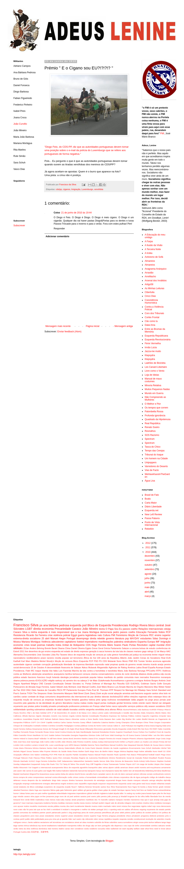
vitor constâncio (77, 829)
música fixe (126, 806)
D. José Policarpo (126, 726)
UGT (134, 764)
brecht (77, 774)
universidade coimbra (149, 826)
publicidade (39, 819)
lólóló (32, 800)
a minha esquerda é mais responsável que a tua (54, 632)
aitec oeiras (103, 767)
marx (136, 677)
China (67, 648)
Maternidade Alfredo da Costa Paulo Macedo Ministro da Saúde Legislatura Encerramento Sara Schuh (108, 748)
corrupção (46, 664)
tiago (169, 822)
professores (74, 706)
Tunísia (122, 764)
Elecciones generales (103, 729)
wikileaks (18, 648)
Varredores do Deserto (156, 466)
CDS (88, 645)
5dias (155, 638)
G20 (127, 683)
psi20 (22, 819)
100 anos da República (108, 658)
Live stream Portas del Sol (160, 742)
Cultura (106, 635)
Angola (72, 716)
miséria (146, 803)
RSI (135, 661)
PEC (151, 635)
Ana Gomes (63, 716)
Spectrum (149, 439)
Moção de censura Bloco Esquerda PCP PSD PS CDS (81, 661)
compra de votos (25, 777)
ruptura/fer (122, 706)
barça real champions (105, 771)
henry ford (135, 790)
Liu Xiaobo (144, 742)
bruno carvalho (86, 774)
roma (24, 822)
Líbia (53, 654)
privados (53, 706)
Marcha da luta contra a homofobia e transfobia (94, 671)
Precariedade (63, 628)
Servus (102, 761)
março (148, 596)
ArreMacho (150, 276)
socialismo (35, 638)
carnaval (129, 774)
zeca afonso (110, 709)
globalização (57, 664)
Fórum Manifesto (34, 735)
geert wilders (78, 790)
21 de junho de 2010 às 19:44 (76, 212)
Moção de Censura (138, 635)
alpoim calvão (114, 767)
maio (147, 587)
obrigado (167, 703)
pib (113, 812)
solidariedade (19, 709)
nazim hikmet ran (154, 703)
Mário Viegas (113, 751)
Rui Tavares (61, 654)
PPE (55, 755)
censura (86, 674)
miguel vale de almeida (114, 803)
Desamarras (37, 729)
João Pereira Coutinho (82, 742)
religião (51, 680)
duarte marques (133, 780)
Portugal (71, 638)
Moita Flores (72, 751)
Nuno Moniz (122, 661)
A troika (148, 253)
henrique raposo (124, 790)
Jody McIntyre (69, 687)
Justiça (94, 742)
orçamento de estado (155, 809)
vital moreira (53, 829)
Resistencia (19, 635)
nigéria (144, 806)
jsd (130, 654)
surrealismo (128, 822)
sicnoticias (57, 822)
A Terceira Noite (153, 249)
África (119, 709)
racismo (50, 658)
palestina (118, 641)
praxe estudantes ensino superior (54, 816)
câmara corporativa (121, 777)
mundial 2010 (163, 645)
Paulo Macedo (107, 755)
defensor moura (20, 780)
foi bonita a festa (145, 787)
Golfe (159, 683)
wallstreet (115, 829)
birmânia (157, 771)
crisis (110, 777)
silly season (149, 706)
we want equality (126, 829)
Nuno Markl (157, 751)
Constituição (58, 683)
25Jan (26, 648)
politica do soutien (143, 812)
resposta (123, 819)
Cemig (118, 722)
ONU (28, 690)
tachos (151, 822)
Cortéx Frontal (152, 317)
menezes (69, 803)
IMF (158, 641)
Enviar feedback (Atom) (69, 331)
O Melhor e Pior (153, 403)
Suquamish (35, 764)
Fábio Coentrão (19, 735)
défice (127, 696)
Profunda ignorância (155, 415)
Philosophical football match (148, 755)
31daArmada (104, 680)
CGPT (33, 722)
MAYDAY (134, 638)
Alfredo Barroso (28, 716)
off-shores (135, 809)
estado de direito (71, 651)
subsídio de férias (101, 822)
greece (115, 654)
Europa (151, 641)
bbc (121, 771)
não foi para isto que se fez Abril (36, 809)
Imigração (75, 189)
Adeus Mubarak (89, 667)
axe (44, 771)
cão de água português (139, 777)
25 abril (45, 638)
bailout (59, 771)
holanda (55, 677)
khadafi (124, 796)
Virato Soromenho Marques (60, 693)
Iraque (38, 671)
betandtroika (140, 771)
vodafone (93, 829)
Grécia (107, 648)
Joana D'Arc (93, 738)
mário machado (104, 806)
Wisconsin (23, 767)
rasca (114, 706)
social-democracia (21, 667)
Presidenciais (120, 625)
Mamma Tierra (93, 745)
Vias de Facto (152, 470)
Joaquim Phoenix (129, 738)
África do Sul (90, 658)
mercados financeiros (150, 677)
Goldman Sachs (148, 683)
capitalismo (70, 641)
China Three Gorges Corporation (157, 722)
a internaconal (45, 767)
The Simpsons (40, 693)
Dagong (158, 726)
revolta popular (62, 658)
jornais (163, 700)
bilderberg (149, 771)
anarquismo (59, 674)
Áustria (23, 832)
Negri (136, 751)
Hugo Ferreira (99, 645)
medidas (61, 803)
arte (15, 771)
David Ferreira (19, 729)
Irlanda (45, 671)
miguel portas (100, 703)
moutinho (33, 806)
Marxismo (148, 687)
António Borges (151, 680)
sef (51, 822)
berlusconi (77, 674)
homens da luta (112, 651)
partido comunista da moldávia (26, 812)
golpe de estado (110, 790)
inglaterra (104, 793)
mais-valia (60, 800)
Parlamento (116, 648)
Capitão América (53, 722)
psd (84, 625)
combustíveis (158, 774)
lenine (155, 654)
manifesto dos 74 (93, 800)
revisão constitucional (136, 819)
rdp (83, 819)
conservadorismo (106, 674)
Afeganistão (102, 667)
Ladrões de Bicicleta (155, 363)
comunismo (50, 696)
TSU (57, 764)
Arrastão (149, 272)
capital (152, 645)
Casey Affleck (85, 722)
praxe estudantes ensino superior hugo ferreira (88, 816)
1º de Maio (92, 680)
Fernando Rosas (27, 732)
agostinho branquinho (89, 767)
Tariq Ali (66, 764)
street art (78, 822)
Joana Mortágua (90, 632)
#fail (28, 713)
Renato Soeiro (152, 427)
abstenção (37, 674)
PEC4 (59, 690)
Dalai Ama (150, 325)
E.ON (67, 729)
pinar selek (119, 812)
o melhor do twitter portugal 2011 (94, 809)
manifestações (106, 641)
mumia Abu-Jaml (67, 806)
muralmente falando (83, 806)
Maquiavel (132, 745)
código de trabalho (157, 777)
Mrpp (92, 751)
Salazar (125, 648)
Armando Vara (165, 716)
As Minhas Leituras (154, 288)
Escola (115, 729)
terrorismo (78, 658)
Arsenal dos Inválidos (156, 280)
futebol (80, 641)
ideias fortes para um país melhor (34, 793)
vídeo (108, 829)
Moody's (50, 661)
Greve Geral (97, 648)
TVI (61, 764)
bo (38, 774)
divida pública (153, 674)
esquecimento (112, 784)
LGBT (29, 628)
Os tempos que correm (156, 407)
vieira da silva (24, 829)
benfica (68, 674)
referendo (89, 819)
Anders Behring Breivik (40, 648)
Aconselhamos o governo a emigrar (126, 680)
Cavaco (76, 628)
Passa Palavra (152, 518)
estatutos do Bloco (27, 787)
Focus (135, 732)
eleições (159, 780)
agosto (148, 574)
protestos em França (89, 706)
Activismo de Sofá (154, 257)
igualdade (52, 793)
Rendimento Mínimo (106, 758)
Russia (168, 758)
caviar (24, 696)
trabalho (50, 645)
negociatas (135, 806)
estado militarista (157, 784)
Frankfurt (152, 732)
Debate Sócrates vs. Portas (78, 683)
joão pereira (102, 796)
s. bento (29, 822)
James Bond (68, 738)
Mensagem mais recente (58, 326)
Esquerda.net (151, 510)
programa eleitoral (148, 816)
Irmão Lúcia (151, 347)
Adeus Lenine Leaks (100, 713)
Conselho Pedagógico (65, 726)
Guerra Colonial (140, 735)
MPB (71, 745)
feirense (88, 787)
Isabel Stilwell (56, 687)
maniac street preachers (75, 800)
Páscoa (37, 758)
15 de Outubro (37, 667)
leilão (147, 796)
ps (40, 625)
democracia (106, 632)
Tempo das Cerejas (154, 450)
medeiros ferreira (50, 803)
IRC (32, 671)
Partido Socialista (80, 755)
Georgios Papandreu (79, 735)
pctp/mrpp (77, 812)
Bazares (107, 719)
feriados (75, 700)
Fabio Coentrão (164, 729)
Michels (16, 751)
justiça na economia (142, 654)
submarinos (39, 709)
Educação (141, 632)
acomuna (157, 661)
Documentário (29, 654)
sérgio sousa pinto (140, 822)
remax (101, 819)
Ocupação (17, 755)
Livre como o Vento (154, 370)
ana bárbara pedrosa (56, 625)
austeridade (18, 664)
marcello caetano (108, 800)
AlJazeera (150, 713)
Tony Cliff (89, 764)
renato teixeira (143, 664)
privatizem (136, 816)
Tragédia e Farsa (101, 764)
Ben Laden (116, 719)
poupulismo (25, 816)
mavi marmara (28, 803)
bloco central (156, 625)
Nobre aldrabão (145, 751)
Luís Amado (120, 687)
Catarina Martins (108, 722)
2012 (148, 543)
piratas (31, 706)
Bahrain (48, 719)
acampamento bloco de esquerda (65, 767)
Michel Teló (166, 748)
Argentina (154, 716)
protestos (160, 816)
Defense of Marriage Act (104, 683)
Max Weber (159, 687)
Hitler (150, 735)
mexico (88, 803)
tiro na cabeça (80, 680)
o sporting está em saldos (119, 809)
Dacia (152, 726)
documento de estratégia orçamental (99, 780)
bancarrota (82, 771)
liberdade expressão (94, 664)
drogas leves (121, 780)
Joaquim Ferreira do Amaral (110, 738)
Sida (107, 761)
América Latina (135, 667)
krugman (131, 796)
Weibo (16, 767)
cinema (94, 674)
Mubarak (112, 661)
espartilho (83, 784)
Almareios (150, 261)
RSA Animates (64, 758)
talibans (158, 822)
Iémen (59, 738)
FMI (162, 133)
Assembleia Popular (31, 719)
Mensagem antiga (124, 326)
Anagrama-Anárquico (155, 268)
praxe (43, 658)
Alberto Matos (160, 713)
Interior (16, 738)
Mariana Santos (45, 748)
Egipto (88, 648)
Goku (98, 735)
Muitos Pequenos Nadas (157, 389)
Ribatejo (142, 690)
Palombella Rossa (154, 411)
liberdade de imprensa (74, 664)
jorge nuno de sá (62, 796)
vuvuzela (101, 829)
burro (95, 774)
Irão (51, 671)
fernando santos (99, 787)
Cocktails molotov (40, 726)
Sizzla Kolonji (139, 761)
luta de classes (126, 651)
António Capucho (142, 716)
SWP (59, 761)
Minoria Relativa (153, 385)
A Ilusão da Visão (154, 245)
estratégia (39, 787)
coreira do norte (122, 674)
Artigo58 (149, 284)
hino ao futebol (146, 790)
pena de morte (88, 812)
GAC (46, 735)
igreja (103, 700)
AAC (168, 651)
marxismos (135, 800)
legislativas (91, 635)
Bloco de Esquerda (99, 625)
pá (58, 819)
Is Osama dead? (32, 738)
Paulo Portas (129, 645)
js (119, 796)
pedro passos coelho (124, 632)
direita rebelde (97, 638)
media (90, 703)
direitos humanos (76, 780)
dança (168, 777)
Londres (27, 745)
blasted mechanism (21, 774)
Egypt (74, 635)
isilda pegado (137, 700)
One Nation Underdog (39, 755)
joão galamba (29, 703)
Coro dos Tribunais (154, 313)
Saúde (96, 761)
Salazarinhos (78, 761)
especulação (92, 784)
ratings (150, 651)
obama (16, 680)
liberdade (154, 796)
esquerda (75, 625)
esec (76, 784)
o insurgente (74, 809)
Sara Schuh (151, 690)
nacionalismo (19, 658)
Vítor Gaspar (165, 764)
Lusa (51, 745)
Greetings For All (121, 735)
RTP (111, 690)
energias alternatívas (51, 784)
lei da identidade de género (49, 703)
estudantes (146, 638)
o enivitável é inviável (60, 809)
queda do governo (127, 664)
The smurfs (80, 764)
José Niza (22, 742)
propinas (114, 664)
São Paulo (50, 764)
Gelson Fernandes (62, 735)
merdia (76, 803)
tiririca (26, 826)
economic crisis (21, 645)
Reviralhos (150, 431)
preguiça (112, 816)
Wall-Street (78, 693)
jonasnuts (50, 796)
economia (48, 628)
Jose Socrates (43, 654)
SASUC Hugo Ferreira (38, 761)
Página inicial (92, 326)
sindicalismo (130, 641)
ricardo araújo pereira (161, 664)
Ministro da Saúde (59, 751)
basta (117, 771)
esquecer (102, 784)
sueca (120, 822)
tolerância (34, 826)
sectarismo (44, 822)
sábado (65, 709)
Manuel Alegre (58, 638)
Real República (152, 423)
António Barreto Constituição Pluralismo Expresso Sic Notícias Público (104, 716)
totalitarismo (52, 826)
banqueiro (92, 771)
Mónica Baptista (126, 751)
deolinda (134, 674)
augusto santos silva (153, 693)
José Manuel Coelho (86, 687)
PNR (131, 661)
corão (70, 777)
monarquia (166, 677)
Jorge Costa (161, 738)
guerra (81, 635)
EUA (168, 658)
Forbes (141, 732)
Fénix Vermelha (153, 343)
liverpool (16, 800)
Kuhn (117, 742)
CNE (41, 683)
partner (42, 812)
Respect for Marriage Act (125, 690)
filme (113, 787)
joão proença (112, 796)
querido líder (67, 819)
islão (121, 793)
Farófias (16, 732)
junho (148, 582)
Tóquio (128, 764)
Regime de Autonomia (88, 758)
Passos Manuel (94, 755)
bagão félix (51, 771)
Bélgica (34, 683)
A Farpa (149, 241)
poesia (31, 680)
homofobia (124, 654)
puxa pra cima (50, 819)
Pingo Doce (166, 755)
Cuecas (109, 726)
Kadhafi (17, 661)
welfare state (139, 829)
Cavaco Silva (20, 632)
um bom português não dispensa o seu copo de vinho (116, 826)
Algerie (39, 716)
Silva (112, 761)
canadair (101, 774)
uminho (81, 709)
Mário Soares (114, 645)
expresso (84, 651)
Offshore (26, 755)
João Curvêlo (20, 124)
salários (36, 822)
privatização (62, 706)
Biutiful (145, 719)
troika (58, 645)
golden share (97, 790)
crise (50, 635)
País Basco (131, 755)
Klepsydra (150, 355)
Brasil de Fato (152, 495)
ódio (28, 832)
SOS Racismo (152, 435)
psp (127, 638)
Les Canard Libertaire (156, 367)
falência (81, 787)
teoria (102, 629)
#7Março (160, 710)
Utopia (156, 764)
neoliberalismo (33, 658)
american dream (127, 767)
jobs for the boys (164, 793)
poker (133, 812)
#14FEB (152, 710)
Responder (59, 228)
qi (60, 819)
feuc (108, 787)
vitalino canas (64, 829)
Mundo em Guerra (154, 393)
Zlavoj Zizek (95, 693)
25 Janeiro (72, 713)
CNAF (42, 722)
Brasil (145, 667)
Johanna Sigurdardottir (145, 738)
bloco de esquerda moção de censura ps (87, 654)
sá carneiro (68, 680)
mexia (82, 803)
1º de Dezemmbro (59, 713)
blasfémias (166, 771)
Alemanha (18, 654)
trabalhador (62, 826)
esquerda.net (57, 651)
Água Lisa (150, 480)
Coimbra (51, 726)
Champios (125, 722)
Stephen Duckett (164, 761)
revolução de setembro (154, 819)
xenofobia (98, 189)
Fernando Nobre (156, 632)
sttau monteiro (88, 822)
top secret (42, 826)
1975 (49, 713)
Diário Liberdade (153, 506)
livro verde (25, 800)
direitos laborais (101, 696)
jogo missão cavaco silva (23, 796)
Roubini (161, 758)
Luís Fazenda (64, 671)
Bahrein (55, 719)
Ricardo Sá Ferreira (36, 635)
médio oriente (138, 703)
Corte (103, 726)
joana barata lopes (148, 793)
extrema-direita (21, 638)
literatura (119, 638)
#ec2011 (22, 713)
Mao (125, 745)
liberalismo (68, 703)
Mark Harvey (58, 748)
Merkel (42, 661)
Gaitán (51, 735)
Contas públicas (80, 726)
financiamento (121, 787)
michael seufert (98, 803)
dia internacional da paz (82, 696)
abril (147, 591)
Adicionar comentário (57, 236)
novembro (150, 560)
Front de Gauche (164, 732)
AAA (89, 713)
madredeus (39, 800)
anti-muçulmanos (154, 767)
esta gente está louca (141, 784)
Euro (147, 729)
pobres (127, 812)
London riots (18, 745)
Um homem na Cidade (156, 458)
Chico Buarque (136, 722)
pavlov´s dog (67, 812)
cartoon (136, 774)
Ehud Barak (80, 729)
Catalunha (96, 722)
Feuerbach (127, 732)
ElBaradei (89, 729)
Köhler (122, 742)
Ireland (22, 738)
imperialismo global (84, 793)
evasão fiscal (70, 787)
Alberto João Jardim (129, 658)
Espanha (141, 641)
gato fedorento (66, 790)
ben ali (131, 771)
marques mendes (123, 800)
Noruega (141, 671)
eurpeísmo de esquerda (54, 787)
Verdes (148, 661)
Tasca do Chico (152, 446)
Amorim (54, 716)
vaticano (161, 826)
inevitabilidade (123, 700)
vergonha (90, 709)
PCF (51, 755)
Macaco (76, 745)
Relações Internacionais (150, 629)
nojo (154, 806)
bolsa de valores (67, 774)
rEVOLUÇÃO (41, 680)
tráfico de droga (83, 826)
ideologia (64, 677)
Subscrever (19, 225)
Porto (88, 690)
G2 (42, 735)
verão (15, 829)
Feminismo (121, 635)
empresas (49, 700)
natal (107, 664)
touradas (74, 709)
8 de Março (82, 713)
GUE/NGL (135, 683)
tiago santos (18, 826)
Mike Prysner (45, 751)
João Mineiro (90, 628)
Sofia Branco (150, 761)
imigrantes (71, 793)
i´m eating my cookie (132, 793)
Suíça (43, 764)
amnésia (127, 693)
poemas (41, 645)
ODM (168, 751)
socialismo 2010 (163, 706)
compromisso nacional (42, 777)
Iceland (168, 735)
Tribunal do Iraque (154, 454)
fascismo (32, 677)
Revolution (142, 645)
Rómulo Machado (20, 761)
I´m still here (52, 738)
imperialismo (91, 641)
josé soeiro (91, 796)
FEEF (154, 729)
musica (94, 806)
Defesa (29, 729)
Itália (55, 671)
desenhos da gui (36, 651)
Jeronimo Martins (81, 738)
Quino (55, 758)
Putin (31, 758)
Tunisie (141, 661)
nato (100, 635)
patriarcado (56, 812)
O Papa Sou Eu (114, 629)
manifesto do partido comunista (119, 677)
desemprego (82, 638)
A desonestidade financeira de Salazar (63, 667)
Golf (102, 735)
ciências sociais (146, 774)
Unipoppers (150, 462)
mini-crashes (137, 803)
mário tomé (116, 806)
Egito (72, 729)
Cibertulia (149, 292)
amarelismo (47, 674)
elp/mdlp (167, 780)
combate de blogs (36, 696)
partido (168, 809)
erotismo (70, 784)
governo (110, 638)
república (108, 819)
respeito (115, 819)
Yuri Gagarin (33, 767)
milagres (127, 803)
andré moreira (140, 767)
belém (125, 771)
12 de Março (160, 651)
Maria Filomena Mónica (29, 748)
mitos (152, 803)
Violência (45, 641)
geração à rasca (96, 651)
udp (92, 826)
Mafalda (83, 745)
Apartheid (25, 683)
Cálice (115, 726)
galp (58, 790)
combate (37, 664)
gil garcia (87, 790)
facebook (59, 700)
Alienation (46, 716)
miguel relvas (164, 654)
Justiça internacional (106, 742)
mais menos (50, 800)
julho (147, 578)
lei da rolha (140, 796)
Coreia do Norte (94, 726)
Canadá (47, 683)
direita (37, 628)
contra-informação (59, 777)
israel (33, 645)
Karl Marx (25, 661)
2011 (148, 547)
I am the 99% (158, 735)
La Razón (129, 742)
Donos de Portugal (50, 729)
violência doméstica (39, 829)
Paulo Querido (120, 755)
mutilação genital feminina (119, 703)
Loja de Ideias (152, 375)
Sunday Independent (21, 764)
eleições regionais (138, 696)
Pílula (42, 758)
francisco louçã (44, 677)
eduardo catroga (148, 780)
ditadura (142, 674)
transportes (72, 826)
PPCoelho (150, 671)
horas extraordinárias (162, 790)
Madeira (35, 661)
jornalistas (74, 677)
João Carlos (45, 742)
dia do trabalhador (43, 780)
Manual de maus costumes (153, 380)
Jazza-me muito (153, 351)
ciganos (66, 189)
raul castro (77, 819)
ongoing (143, 809)
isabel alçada (113, 793)
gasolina (84, 700)
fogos (134, 787)
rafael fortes (105, 706)
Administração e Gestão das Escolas (124, 713)
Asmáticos (17, 719)
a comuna (134, 648)
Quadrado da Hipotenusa (157, 419)
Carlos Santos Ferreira (70, 722)
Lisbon (136, 742)
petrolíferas (106, 812)
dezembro (150, 556)
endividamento (36, 784)
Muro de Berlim (101, 751)
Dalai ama (166, 726)
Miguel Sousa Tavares (29, 751)
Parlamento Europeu (76, 690)
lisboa (100, 677)
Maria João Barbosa (127, 671)
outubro (149, 565)
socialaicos (69, 822)
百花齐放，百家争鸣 (39, 832)
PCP (168, 632)
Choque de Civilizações (23, 726)
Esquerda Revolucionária (157, 339)
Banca (62, 719)
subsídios (113, 822)
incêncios (112, 700)
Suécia (23, 693)
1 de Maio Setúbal (38, 713)
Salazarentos (67, 761)
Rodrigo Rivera (138, 625)
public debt (29, 819)
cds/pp (59, 189)
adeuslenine (57, 641)
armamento (166, 767)
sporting (30, 709)
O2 (164, 751)
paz (25, 706)
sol (71, 658)
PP (64, 690)
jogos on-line (40, 796)
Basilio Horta (98, 719)
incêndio (96, 793)
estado (24, 677)
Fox (146, 732)
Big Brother (127, 719)
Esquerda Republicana (156, 335)
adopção (118, 693)
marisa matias (79, 703)
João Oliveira (67, 742)
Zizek (86, 693)
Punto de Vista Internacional (152, 523)
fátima (52, 790)
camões (17, 696)
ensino (48, 651)
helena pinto (94, 700)
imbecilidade (62, 793)
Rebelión (149, 528)
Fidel (28, 671)
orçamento (18, 706)
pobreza (24, 680)
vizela (86, 829)
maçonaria (38, 803)
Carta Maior (151, 502)
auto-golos (38, 771)
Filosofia (120, 683)
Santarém (89, 761)
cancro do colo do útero (115, 774)
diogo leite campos (60, 780)
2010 (148, 552)
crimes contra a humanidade (84, 777)
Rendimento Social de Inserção (129, 758)
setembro (150, 569)
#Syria (16, 713)
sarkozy (58, 680)
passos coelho (130, 629)
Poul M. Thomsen (100, 690)
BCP (42, 719)
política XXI (156, 812)
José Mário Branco (105, 687)
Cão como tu (151, 321)
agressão (166, 661)
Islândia (43, 738)
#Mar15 (167, 710)
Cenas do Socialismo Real (152, 658)
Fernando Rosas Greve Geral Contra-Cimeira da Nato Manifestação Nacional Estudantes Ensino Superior (79, 732)
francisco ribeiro (27, 790)
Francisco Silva (25, 625)
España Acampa (155, 667)
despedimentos (64, 696)
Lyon (66, 745)
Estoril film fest (138, 729)
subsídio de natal (54, 709)
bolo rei (167, 693)
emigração (17, 784)
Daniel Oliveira (78, 648)
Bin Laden (136, 719)
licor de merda (165, 796)
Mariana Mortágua (30, 641)
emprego (26, 784)
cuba (109, 654)
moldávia (158, 803)
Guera (131, 735)
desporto (30, 780)
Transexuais (114, 764)
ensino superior (163, 635)
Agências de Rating (118, 667)
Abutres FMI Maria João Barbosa (136, 710)
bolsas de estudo (147, 648)
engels (63, 784)
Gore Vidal (109, 735)
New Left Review (153, 514)
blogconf (33, 774)
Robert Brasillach (150, 758)
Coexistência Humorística (151, 301)
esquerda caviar (125, 784)
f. (76, 787)
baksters (65, 771)
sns (63, 822)
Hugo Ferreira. (42, 687)
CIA (38, 722)
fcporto (67, 700)
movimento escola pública (48, 806)
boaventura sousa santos (50, 774)
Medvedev (156, 748)
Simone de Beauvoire (124, 761)
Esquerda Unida (124, 729)
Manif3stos (104, 745)
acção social (107, 693)
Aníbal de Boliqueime (73, 645)
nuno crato (17, 809)
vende (168, 826)
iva (146, 700)
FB (151, 729)
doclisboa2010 (116, 696)
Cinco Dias (150, 296)
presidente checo (124, 816)
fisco (130, 787)
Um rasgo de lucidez (145, 764)
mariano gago (140, 651)
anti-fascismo (137, 693)
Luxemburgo (87, 189)
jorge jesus (153, 700)
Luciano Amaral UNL (39, 745)
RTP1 (158, 671)
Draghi (61, 729)
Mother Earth (83, 751)
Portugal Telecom (20, 758)
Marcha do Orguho (135, 687)
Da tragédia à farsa (142, 726)
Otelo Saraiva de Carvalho (43, 690)
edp (162, 674)
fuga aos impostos (42, 790)
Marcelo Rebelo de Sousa (147, 745)
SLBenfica (52, 761)
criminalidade (102, 777)
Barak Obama (58, 648)
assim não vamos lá (25, 771)
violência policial (61, 635)
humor (16, 793)
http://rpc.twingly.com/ (24, 854)
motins (26, 806)
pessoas (97, 812)
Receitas (74, 758)
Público (49, 758)
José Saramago (32, 742)
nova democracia (163, 806)
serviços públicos (136, 706)
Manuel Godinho (116, 745)
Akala (143, 713)
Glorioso (92, 735)
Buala (148, 498)
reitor (96, 819)
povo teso (34, 816)
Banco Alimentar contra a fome (78, 719)
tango (164, 822)
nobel (149, 806)
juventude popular (88, 677)
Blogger (109, 840)
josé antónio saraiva (78, 796)
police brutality (41, 706)
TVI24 (30, 693)
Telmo (72, 764)
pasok (48, 812)
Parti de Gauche (65, 755)
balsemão (74, 771)
